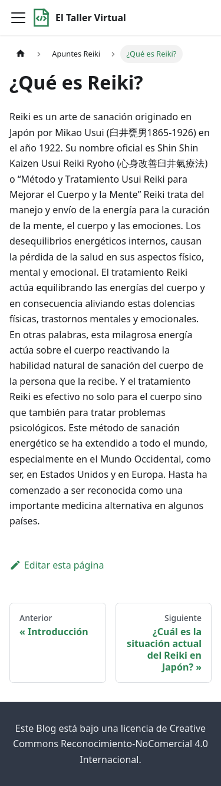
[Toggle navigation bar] (18, 18)
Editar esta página (56, 565)
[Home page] (20, 54)
